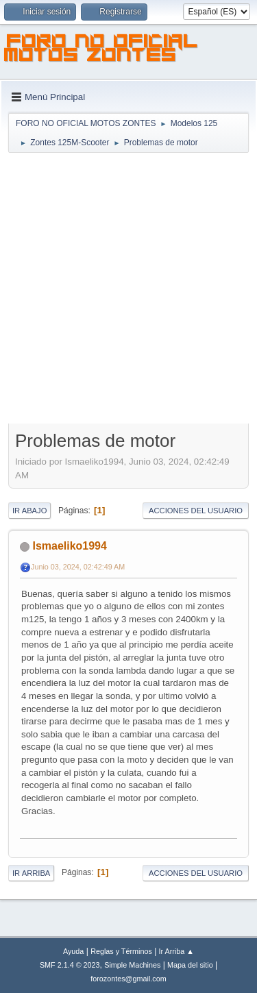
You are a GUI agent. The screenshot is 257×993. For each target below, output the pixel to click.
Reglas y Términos (121, 951)
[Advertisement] (128, 289)
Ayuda (73, 951)
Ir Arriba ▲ (176, 951)
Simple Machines (132, 965)
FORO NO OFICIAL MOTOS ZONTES (101, 50)
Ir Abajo (29, 510)
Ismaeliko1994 (69, 546)
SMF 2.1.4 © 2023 (70, 965)
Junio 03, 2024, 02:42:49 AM (78, 567)
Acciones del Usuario (196, 510)
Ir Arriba (31, 873)
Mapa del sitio (190, 965)
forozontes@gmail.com (128, 978)
